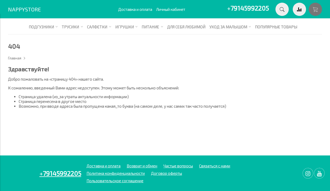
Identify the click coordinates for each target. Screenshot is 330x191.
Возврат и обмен (142, 165)
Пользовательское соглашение (114, 180)
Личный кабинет (170, 9)
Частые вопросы (178, 165)
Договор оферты (166, 173)
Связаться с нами (214, 165)
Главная (14, 58)
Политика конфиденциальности (115, 173)
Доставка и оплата (135, 9)
